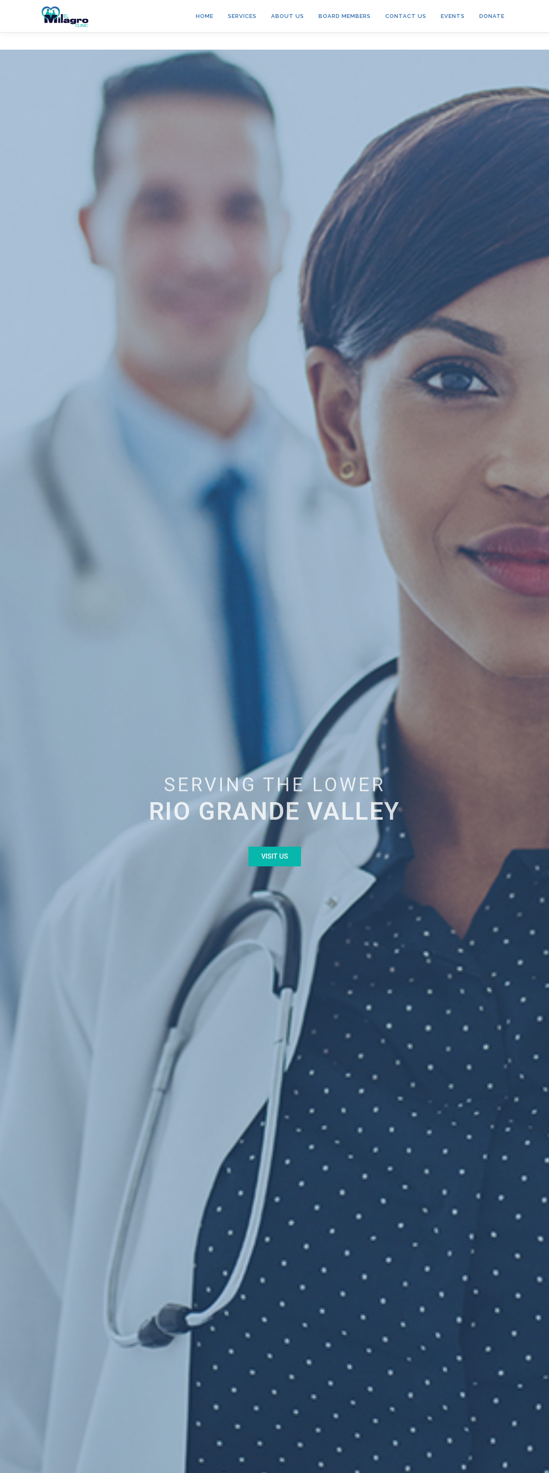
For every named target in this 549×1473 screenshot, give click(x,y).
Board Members (345, 16)
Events (453, 16)
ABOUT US (287, 16)
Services (242, 16)
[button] (274, 856)
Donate (492, 16)
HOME (204, 16)
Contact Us (405, 16)
